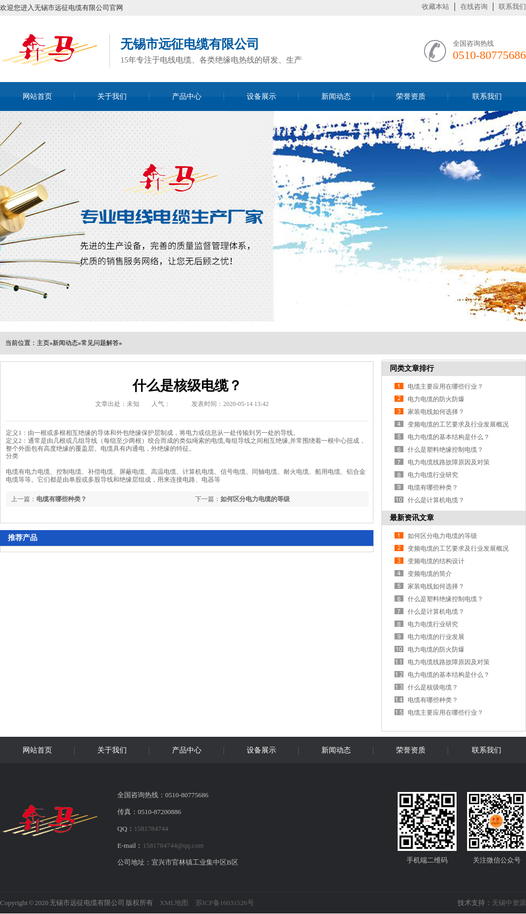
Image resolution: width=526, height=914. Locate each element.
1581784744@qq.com (173, 845)
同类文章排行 (412, 368)
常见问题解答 (100, 343)
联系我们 (512, 7)
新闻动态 (336, 96)
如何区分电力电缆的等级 (255, 499)
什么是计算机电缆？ (436, 500)
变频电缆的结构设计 (436, 561)
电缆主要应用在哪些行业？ (445, 386)
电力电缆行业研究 (433, 475)
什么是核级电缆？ (433, 687)
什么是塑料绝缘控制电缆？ (445, 449)
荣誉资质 (411, 96)
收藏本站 (435, 7)
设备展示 (261, 96)
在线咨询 (474, 7)
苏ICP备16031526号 (225, 903)
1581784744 (151, 828)
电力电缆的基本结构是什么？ (449, 437)
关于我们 (112, 96)
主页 (43, 343)
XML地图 (174, 903)
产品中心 (186, 96)
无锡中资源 (509, 903)
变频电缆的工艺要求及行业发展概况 (458, 424)
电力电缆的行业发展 (436, 637)
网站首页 (37, 96)
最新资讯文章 (412, 518)
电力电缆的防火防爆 (436, 399)
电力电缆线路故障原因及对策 (449, 462)
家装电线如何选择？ (436, 411)
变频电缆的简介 (430, 573)
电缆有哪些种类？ (61, 499)
